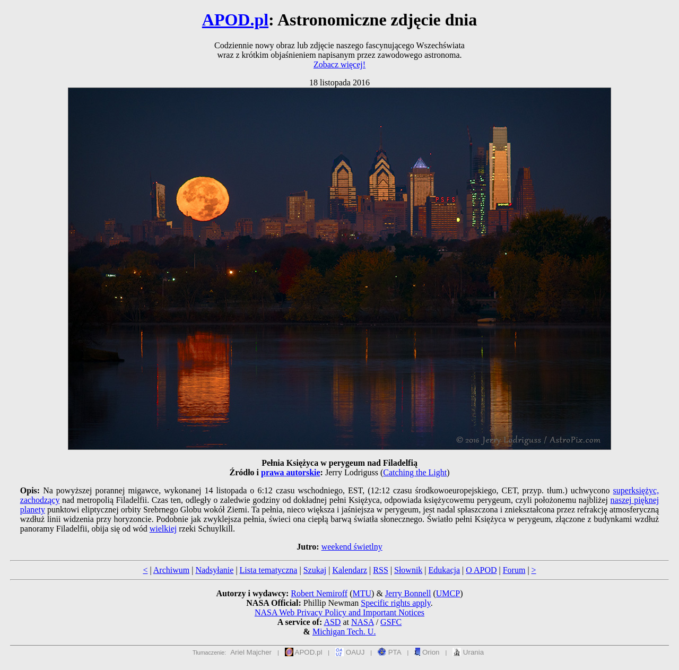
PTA (390, 652)
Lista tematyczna (269, 570)
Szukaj (315, 570)
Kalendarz (349, 570)
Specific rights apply (395, 602)
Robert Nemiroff (319, 593)
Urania (468, 652)
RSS (380, 570)
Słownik (408, 570)
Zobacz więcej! (339, 64)
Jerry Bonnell (408, 593)
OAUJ (349, 652)
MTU (361, 593)
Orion (426, 652)
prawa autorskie (290, 472)
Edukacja (444, 570)
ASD (332, 622)
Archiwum (171, 570)
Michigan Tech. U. (344, 631)
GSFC (391, 622)
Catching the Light (415, 472)
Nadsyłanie (214, 570)
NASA (362, 622)
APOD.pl (235, 19)
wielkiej (163, 528)
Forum (514, 570)
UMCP (448, 593)
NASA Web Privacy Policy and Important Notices (339, 612)
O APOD (481, 570)
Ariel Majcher (251, 652)
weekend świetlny (351, 546)
